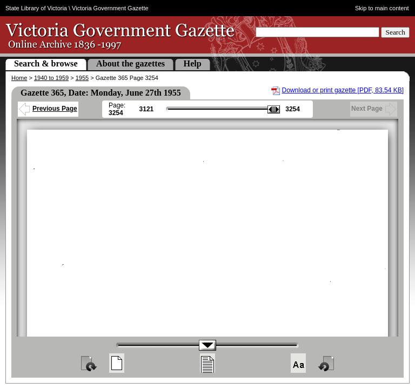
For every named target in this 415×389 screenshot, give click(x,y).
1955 (82, 78)
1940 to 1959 (51, 78)
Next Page (373, 108)
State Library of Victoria (36, 8)
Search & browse (46, 63)
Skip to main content (382, 8)
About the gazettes (130, 63)
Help (193, 63)
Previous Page (48, 108)
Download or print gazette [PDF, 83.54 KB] (343, 90)
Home (19, 78)
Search (395, 32)
